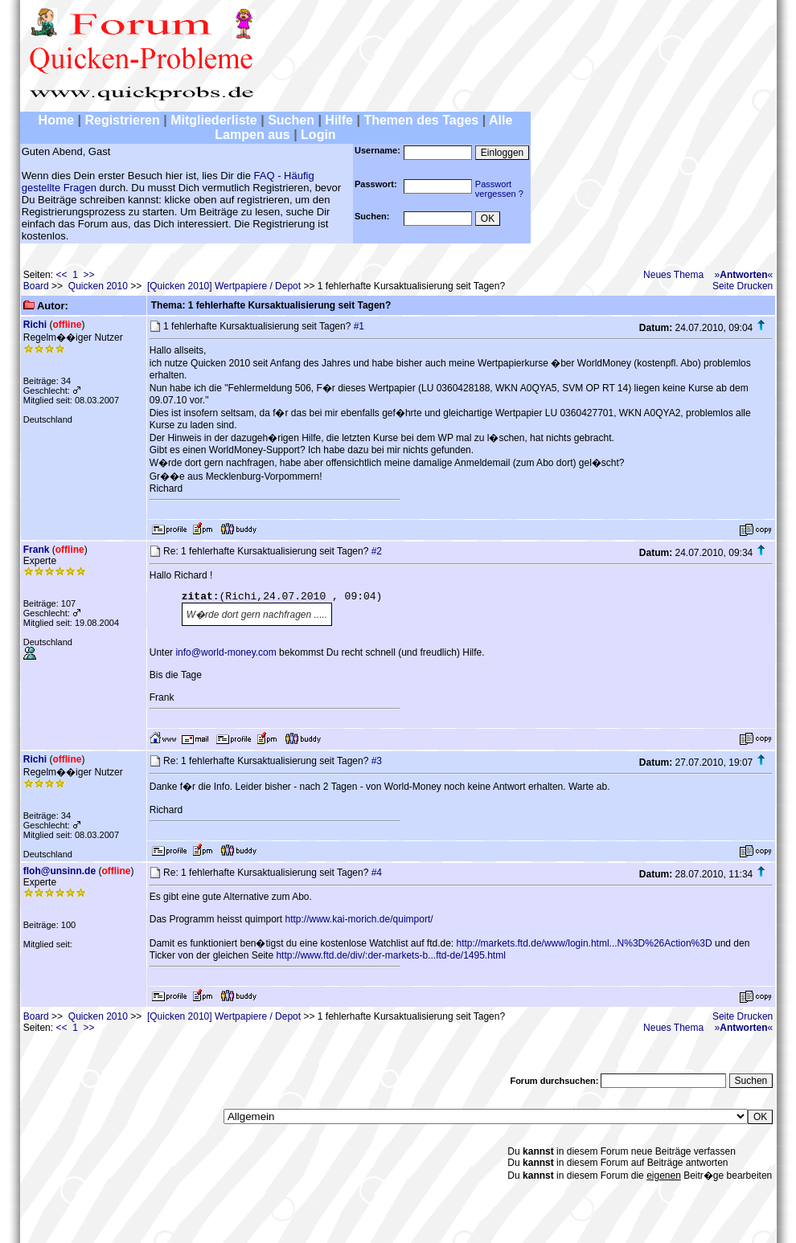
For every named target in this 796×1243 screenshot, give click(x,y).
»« (744, 274)
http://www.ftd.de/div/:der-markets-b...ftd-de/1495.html (390, 955)
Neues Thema (673, 274)
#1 (359, 326)
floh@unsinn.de (59, 871)
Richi (35, 324)
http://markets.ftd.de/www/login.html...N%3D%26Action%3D (584, 943)
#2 (376, 551)
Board (36, 286)
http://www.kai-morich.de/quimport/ (359, 919)
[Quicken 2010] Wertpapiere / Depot (224, 286)
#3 (376, 761)
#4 (376, 872)
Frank (36, 549)
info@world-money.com (225, 652)
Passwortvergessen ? (499, 188)
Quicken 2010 (98, 286)
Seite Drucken (742, 286)
